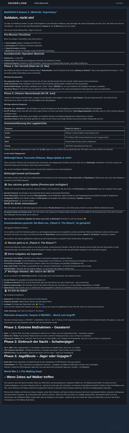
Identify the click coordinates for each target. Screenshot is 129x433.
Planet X (41, 304)
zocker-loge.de (41, 299)
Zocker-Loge (17, 3)
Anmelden (119, 3)
